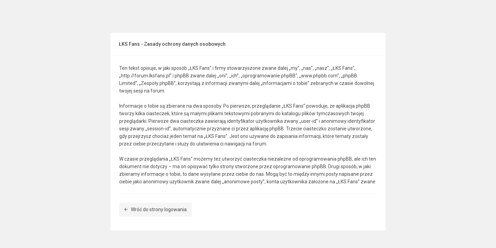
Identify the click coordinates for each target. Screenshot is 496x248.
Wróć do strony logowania (155, 209)
